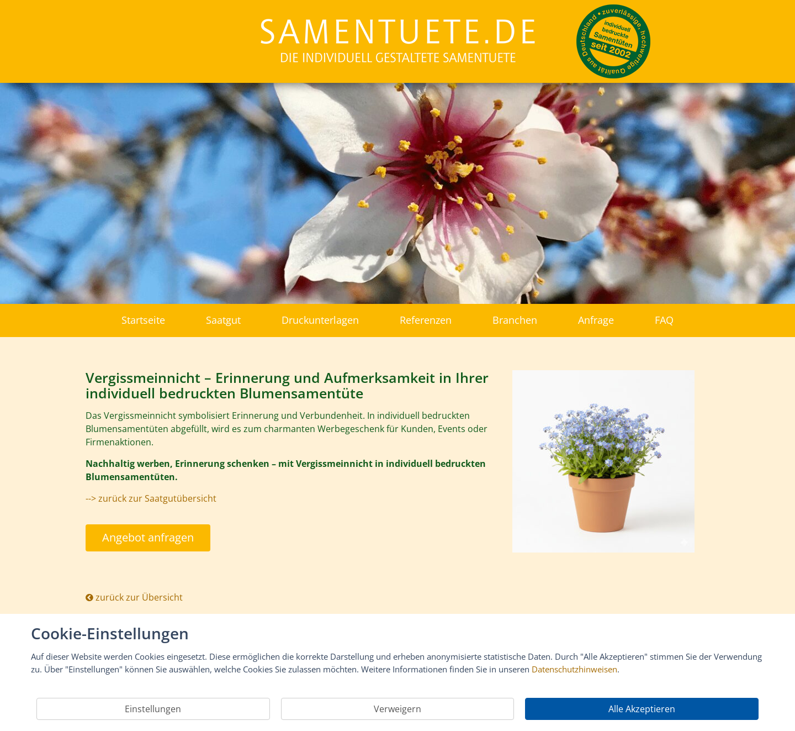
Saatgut (223, 320)
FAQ (664, 320)
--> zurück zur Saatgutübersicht (151, 498)
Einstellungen (153, 709)
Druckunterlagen (320, 320)
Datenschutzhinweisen (574, 669)
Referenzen (426, 320)
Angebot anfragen (148, 537)
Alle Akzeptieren (641, 709)
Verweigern (397, 709)
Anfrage (596, 320)
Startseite (143, 320)
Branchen (514, 320)
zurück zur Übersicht (134, 597)
